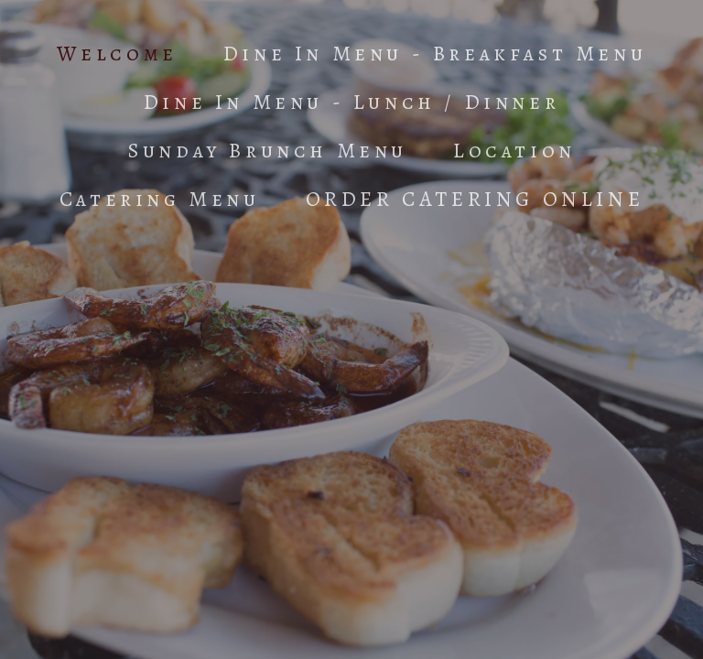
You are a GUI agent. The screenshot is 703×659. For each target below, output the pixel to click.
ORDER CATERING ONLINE (475, 199)
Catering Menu (159, 199)
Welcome (117, 53)
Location (514, 150)
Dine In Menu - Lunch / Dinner (351, 102)
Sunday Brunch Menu (267, 150)
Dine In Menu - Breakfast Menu (434, 53)
